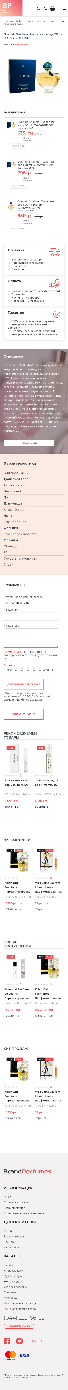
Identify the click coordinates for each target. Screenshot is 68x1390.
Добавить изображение (23, 684)
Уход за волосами (15, 1287)
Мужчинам (10, 1298)
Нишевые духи (13, 1270)
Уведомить (18, 146)
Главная (8, 1265)
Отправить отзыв (23, 714)
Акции (8, 1231)
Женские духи (21, 44)
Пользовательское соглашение (24, 1213)
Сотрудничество (14, 1208)
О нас (7, 1197)
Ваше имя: (12, 609)
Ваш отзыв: (12, 625)
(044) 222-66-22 (45, 8)
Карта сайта (11, 1247)
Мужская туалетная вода (20, 1303)
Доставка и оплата (16, 1202)
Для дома (10, 1292)
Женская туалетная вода (20, 1309)
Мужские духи (13, 1276)
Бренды (9, 1242)
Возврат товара (14, 1236)
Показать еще (29, 443)
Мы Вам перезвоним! (19, 1326)
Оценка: (10, 665)
